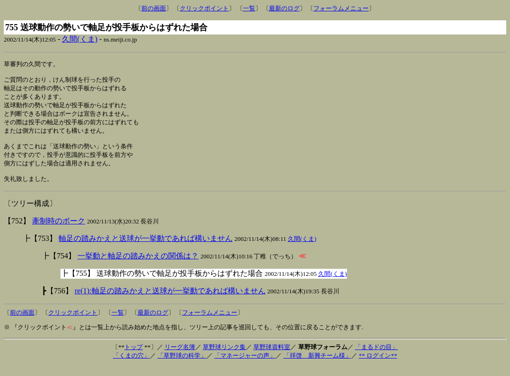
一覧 (249, 8)
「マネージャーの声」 (245, 365)
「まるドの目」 (376, 356)
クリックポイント (204, 8)
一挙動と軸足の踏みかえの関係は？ (138, 266)
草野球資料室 (271, 356)
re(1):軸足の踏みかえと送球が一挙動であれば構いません (170, 301)
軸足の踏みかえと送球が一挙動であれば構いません (146, 248)
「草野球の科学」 (182, 365)
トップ (133, 356)
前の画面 (153, 8)
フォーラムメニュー (341, 8)
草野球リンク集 (224, 356)
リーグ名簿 (179, 356)
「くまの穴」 (131, 365)
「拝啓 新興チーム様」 (317, 365)
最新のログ (284, 8)
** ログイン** (378, 365)
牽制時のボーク (58, 231)
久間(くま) (79, 39)
